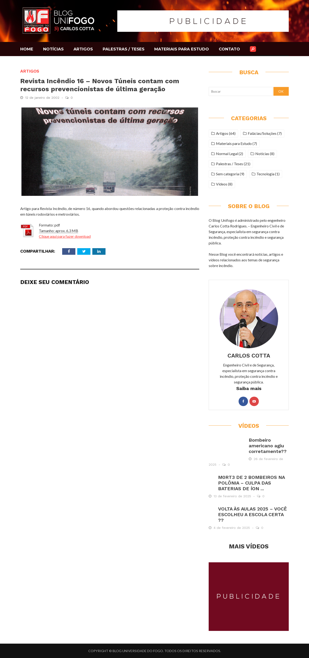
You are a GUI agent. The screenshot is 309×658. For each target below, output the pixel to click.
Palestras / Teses (229, 163)
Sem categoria (227, 174)
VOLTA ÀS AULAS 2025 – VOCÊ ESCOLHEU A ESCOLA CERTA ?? (252, 514)
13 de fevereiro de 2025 (233, 496)
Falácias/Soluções (262, 133)
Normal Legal (227, 153)
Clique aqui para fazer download (65, 236)
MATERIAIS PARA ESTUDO (181, 49)
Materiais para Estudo (234, 143)
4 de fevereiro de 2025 (232, 528)
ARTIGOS (83, 49)
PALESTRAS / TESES (123, 49)
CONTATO (229, 49)
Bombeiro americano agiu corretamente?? (268, 445)
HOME (26, 49)
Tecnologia (265, 174)
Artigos (29, 71)
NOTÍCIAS (53, 49)
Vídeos (221, 184)
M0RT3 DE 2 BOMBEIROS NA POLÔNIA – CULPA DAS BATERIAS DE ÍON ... (251, 482)
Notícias (262, 153)
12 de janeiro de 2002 (43, 97)
